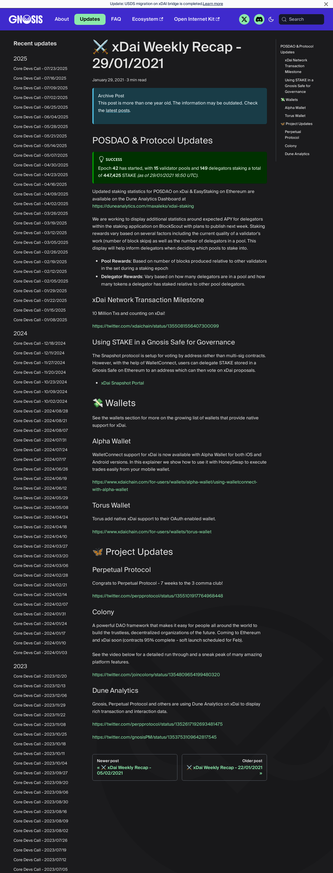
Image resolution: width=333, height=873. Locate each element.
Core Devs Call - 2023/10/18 (40, 744)
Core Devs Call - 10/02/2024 (40, 401)
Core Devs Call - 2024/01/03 (40, 653)
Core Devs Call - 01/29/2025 (40, 291)
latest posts (118, 110)
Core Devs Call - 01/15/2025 (40, 310)
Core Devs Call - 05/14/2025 (40, 146)
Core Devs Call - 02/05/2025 (41, 281)
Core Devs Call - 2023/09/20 (41, 783)
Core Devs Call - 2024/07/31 (40, 440)
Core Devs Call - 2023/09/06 (41, 792)
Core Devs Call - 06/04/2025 (41, 117)
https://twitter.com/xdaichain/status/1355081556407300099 (155, 326)
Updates (90, 19)
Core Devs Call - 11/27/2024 (39, 363)
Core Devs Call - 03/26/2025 (41, 213)
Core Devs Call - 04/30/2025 (41, 165)
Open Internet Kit (196, 19)
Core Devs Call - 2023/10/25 (40, 734)
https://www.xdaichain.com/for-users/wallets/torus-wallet (151, 532)
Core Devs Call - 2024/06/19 (40, 478)
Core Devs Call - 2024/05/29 (41, 498)
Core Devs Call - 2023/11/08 (40, 725)
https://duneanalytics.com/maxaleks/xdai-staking (143, 206)
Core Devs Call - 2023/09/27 (41, 773)
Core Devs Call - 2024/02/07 (41, 604)
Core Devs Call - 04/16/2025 (40, 184)
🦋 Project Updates (296, 124)
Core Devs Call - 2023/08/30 (41, 802)
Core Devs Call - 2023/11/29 (39, 705)
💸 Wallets (289, 100)
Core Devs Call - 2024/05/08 (41, 508)
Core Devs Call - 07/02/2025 (41, 98)
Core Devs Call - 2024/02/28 (41, 575)
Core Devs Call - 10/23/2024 (40, 382)
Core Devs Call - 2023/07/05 (41, 869)
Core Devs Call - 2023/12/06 (40, 695)
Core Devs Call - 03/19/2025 (40, 223)
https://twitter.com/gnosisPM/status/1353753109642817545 (154, 737)
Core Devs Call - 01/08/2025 (40, 320)
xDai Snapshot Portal (122, 383)
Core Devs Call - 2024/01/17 (39, 633)
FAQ (116, 19)
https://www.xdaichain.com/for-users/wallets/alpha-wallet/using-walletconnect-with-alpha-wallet (174, 485)
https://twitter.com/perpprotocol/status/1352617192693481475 (157, 724)
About (62, 19)
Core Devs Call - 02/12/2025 (40, 271)
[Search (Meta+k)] (301, 19)
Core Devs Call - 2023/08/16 (40, 812)
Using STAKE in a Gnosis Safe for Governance (299, 86)
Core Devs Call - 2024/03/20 (41, 556)
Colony (291, 146)
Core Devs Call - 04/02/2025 (41, 204)
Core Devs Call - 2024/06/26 (41, 469)
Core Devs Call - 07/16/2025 (40, 78)
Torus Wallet (295, 116)
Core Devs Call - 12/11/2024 (39, 353)
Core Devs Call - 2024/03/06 (41, 566)
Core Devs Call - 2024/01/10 (40, 643)
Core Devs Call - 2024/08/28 (41, 411)
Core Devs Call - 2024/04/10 (40, 537)
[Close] (326, 4)
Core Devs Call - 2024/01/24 (40, 624)
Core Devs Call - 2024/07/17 (40, 459)
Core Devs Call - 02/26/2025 (41, 252)
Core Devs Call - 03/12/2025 (40, 233)
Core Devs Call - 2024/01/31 (40, 614)
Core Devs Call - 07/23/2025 (40, 69)
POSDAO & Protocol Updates (296, 49)
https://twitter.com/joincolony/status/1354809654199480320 (156, 675)
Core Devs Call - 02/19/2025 (40, 262)
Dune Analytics (297, 154)
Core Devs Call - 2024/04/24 (41, 517)
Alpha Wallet (295, 108)
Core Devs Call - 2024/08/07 (41, 430)
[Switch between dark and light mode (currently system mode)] (271, 19)
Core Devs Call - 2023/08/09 (41, 821)
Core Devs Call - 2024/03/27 (41, 546)
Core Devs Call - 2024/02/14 (40, 595)
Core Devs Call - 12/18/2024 (39, 343)
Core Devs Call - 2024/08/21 (40, 421)
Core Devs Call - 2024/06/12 (40, 488)
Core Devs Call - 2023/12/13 (39, 686)
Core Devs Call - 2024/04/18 (40, 527)
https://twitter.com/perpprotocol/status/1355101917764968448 (157, 596)
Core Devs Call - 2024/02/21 (40, 585)
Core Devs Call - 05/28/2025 (41, 127)
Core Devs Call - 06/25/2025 (41, 107)
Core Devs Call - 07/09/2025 (41, 88)
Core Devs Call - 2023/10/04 (40, 763)
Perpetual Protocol (293, 135)
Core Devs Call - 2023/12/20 (40, 676)
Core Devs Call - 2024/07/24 (40, 450)
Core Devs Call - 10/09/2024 (40, 392)
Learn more (213, 4)
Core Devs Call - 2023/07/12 (40, 860)
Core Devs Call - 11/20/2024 (40, 372)
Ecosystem (147, 19)
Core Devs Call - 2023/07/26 (40, 840)
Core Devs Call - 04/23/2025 (41, 175)
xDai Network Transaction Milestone (296, 66)
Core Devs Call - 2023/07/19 (40, 850)
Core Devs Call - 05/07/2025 (41, 155)
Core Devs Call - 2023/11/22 (39, 715)
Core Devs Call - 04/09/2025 (41, 194)
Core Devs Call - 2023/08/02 (41, 831)
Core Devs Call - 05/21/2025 (40, 136)
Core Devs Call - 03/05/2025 (41, 242)
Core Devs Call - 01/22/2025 (40, 300)
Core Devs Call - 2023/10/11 (39, 754)
